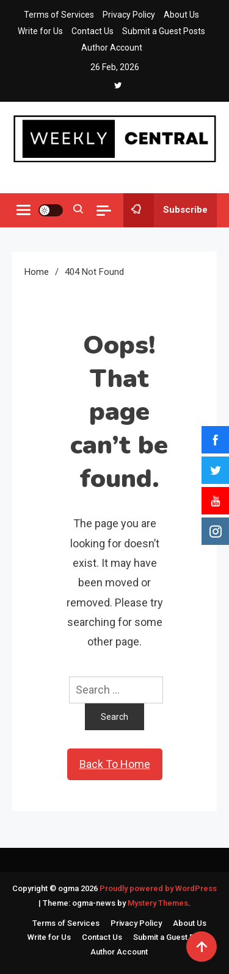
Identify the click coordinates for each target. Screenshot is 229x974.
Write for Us (40, 31)
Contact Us (92, 31)
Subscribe (165, 210)
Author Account (111, 47)
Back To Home (114, 764)
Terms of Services (59, 15)
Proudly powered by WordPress (158, 888)
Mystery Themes (158, 903)
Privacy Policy (129, 15)
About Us (181, 15)
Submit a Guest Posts (163, 31)
